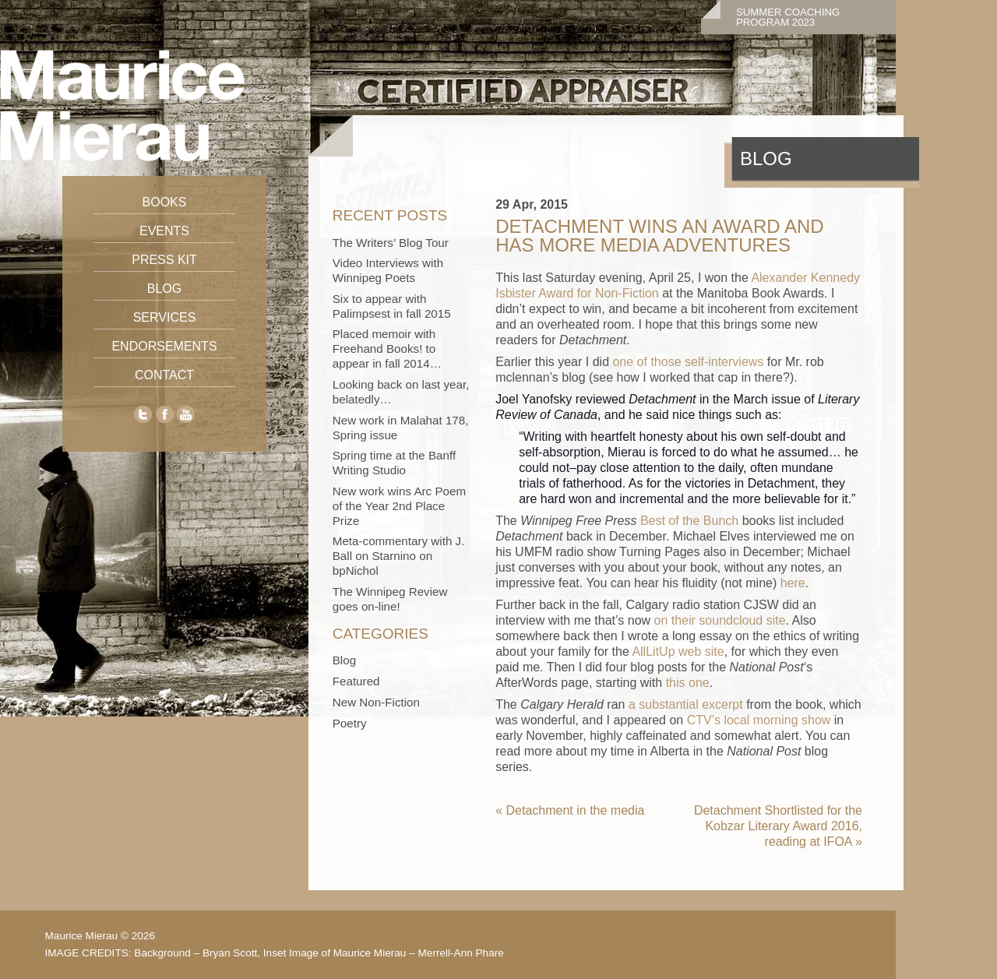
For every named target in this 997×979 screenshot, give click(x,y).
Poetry (350, 723)
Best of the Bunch (689, 520)
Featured (356, 681)
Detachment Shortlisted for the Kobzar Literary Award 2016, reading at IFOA (778, 826)
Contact (164, 375)
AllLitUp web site (678, 651)
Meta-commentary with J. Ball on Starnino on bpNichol (399, 555)
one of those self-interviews (687, 361)
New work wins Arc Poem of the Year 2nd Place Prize (399, 505)
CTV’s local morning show (759, 720)
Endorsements (164, 346)
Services (164, 317)
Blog (164, 288)
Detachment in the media (569, 810)
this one (688, 682)
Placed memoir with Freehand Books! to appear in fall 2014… (387, 348)
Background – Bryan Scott (195, 953)
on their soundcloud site (720, 620)
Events (164, 231)
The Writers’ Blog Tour (391, 242)
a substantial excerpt (686, 704)
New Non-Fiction (376, 702)
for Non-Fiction (615, 293)
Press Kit (164, 259)
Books (165, 202)
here (792, 583)
